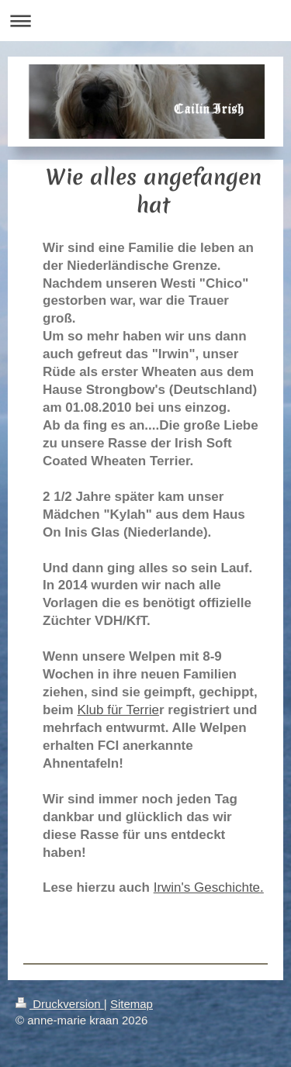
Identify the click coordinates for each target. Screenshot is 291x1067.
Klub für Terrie (118, 710)
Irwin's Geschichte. (209, 887)
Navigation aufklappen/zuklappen (145, 20)
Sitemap (131, 1003)
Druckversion (60, 1003)
